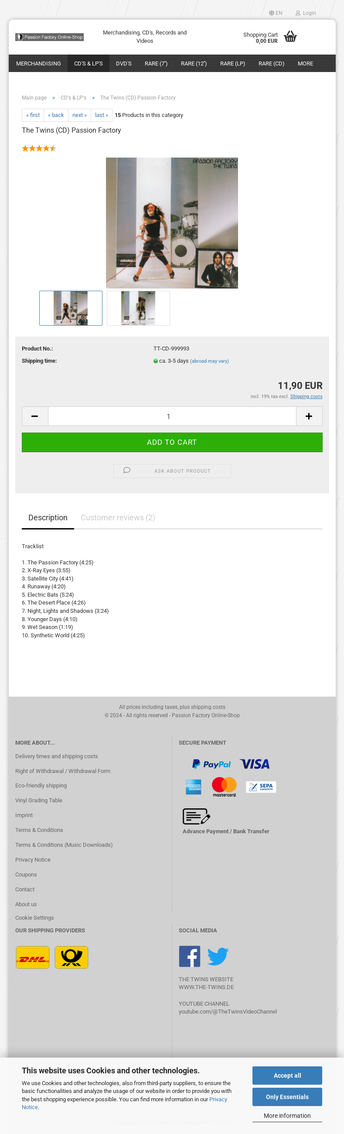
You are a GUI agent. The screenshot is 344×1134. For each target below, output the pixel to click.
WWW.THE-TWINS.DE (206, 987)
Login (306, 13)
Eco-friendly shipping (41, 785)
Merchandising (38, 63)
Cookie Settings (34, 917)
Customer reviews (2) (118, 517)
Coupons (26, 874)
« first (33, 115)
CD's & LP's (88, 63)
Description (48, 517)
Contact (24, 889)
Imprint (24, 815)
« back (56, 115)
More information (287, 1115)
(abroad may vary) (209, 361)
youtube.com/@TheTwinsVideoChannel (228, 1011)
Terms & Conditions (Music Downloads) (64, 845)
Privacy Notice (33, 859)
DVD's (124, 63)
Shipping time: (39, 360)
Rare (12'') (194, 63)
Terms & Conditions (39, 830)
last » (101, 115)
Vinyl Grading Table (38, 800)
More (305, 63)
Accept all (287, 1075)
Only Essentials (287, 1096)
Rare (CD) (272, 63)
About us (26, 904)
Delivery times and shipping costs (56, 756)
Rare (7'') (156, 63)
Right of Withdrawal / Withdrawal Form (62, 771)
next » (79, 115)
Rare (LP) (232, 63)
